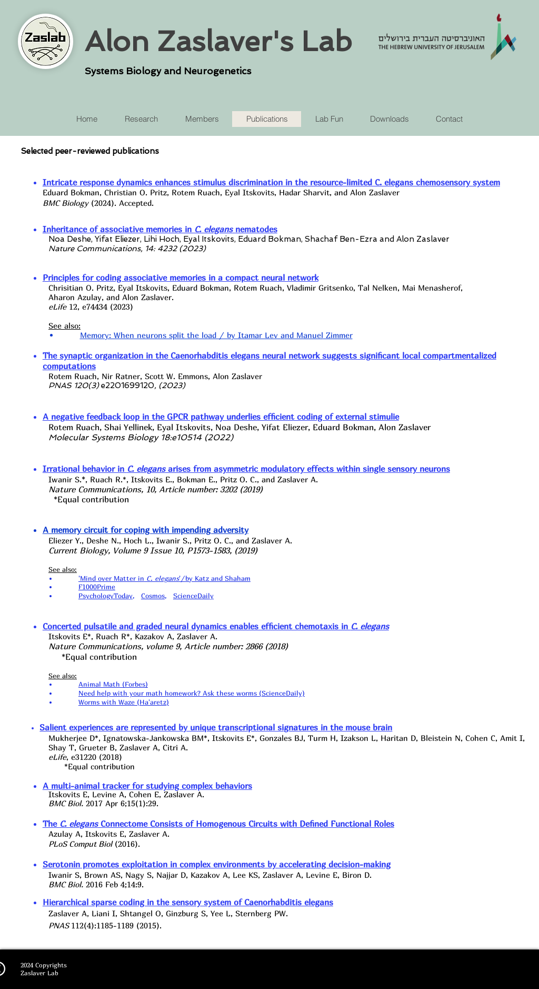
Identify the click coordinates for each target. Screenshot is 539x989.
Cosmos (153, 595)
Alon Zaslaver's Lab (218, 41)
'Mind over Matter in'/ (131, 578)
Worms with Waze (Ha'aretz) (123, 702)
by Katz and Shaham (218, 578)
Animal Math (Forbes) (113, 684)
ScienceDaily (193, 595)
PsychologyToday (105, 595)
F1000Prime (96, 586)
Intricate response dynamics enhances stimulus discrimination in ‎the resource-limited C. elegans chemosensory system (271, 182)
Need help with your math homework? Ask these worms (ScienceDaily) (191, 693)
